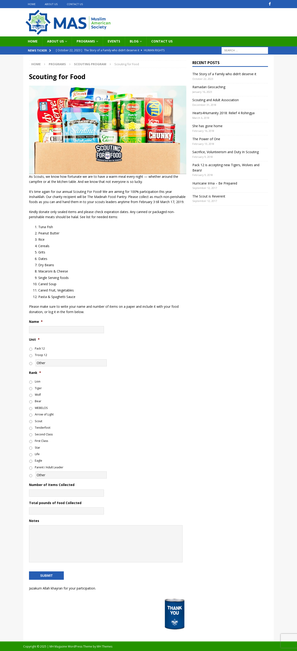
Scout (38, 421)
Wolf (38, 395)
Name (36, 322)
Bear (38, 401)
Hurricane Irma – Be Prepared (214, 183)
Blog (134, 41)
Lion (37, 381)
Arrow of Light (44, 414)
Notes (34, 521)
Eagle (38, 461)
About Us (51, 4)
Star (37, 447)
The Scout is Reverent (208, 196)
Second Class (44, 434)
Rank (35, 372)
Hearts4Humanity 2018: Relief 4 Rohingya (223, 113)
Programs (86, 41)
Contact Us (75, 4)
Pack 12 (40, 348)
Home (32, 4)
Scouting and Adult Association (215, 100)
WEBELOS (41, 408)
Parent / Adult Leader (49, 467)
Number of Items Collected (51, 485)
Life (37, 454)
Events (114, 41)
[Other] (71, 362)
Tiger (38, 388)
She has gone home (207, 126)
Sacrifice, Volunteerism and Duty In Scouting (225, 152)
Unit (34, 339)
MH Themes (104, 646)
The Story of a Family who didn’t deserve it (224, 74)
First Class (41, 441)
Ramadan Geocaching (208, 87)
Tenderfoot (42, 428)
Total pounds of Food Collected (55, 503)
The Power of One (206, 139)
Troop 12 (41, 355)
